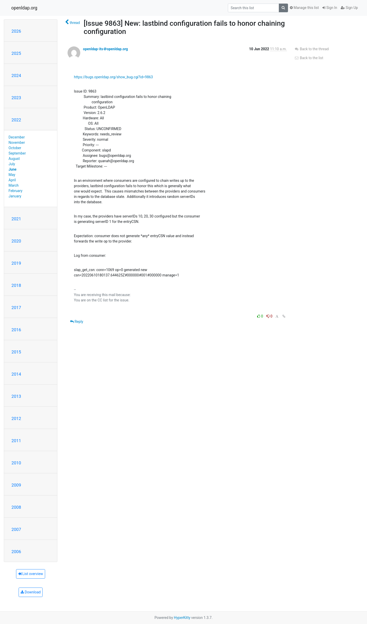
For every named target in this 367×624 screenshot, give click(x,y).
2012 (16, 418)
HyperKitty (182, 618)
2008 (16, 507)
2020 (16, 241)
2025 (16, 53)
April (12, 180)
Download (31, 592)
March (14, 185)
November (17, 143)
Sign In (329, 8)
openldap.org (24, 7)
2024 (16, 75)
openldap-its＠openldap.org (105, 49)
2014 (16, 374)
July (12, 164)
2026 (16, 31)
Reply (76, 322)
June (13, 169)
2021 (16, 218)
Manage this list (304, 8)
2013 (16, 396)
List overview (30, 574)
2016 (16, 329)
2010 (16, 462)
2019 (16, 263)
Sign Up (349, 8)
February (15, 191)
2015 (16, 351)
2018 (16, 285)
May (12, 175)
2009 (16, 485)
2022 (16, 119)
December (17, 137)
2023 (16, 97)
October (15, 148)
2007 (16, 529)
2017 (16, 307)
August (14, 159)
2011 (16, 440)
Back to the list (308, 58)
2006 (16, 551)
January (15, 196)
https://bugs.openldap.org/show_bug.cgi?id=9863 (113, 77)
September (17, 153)
